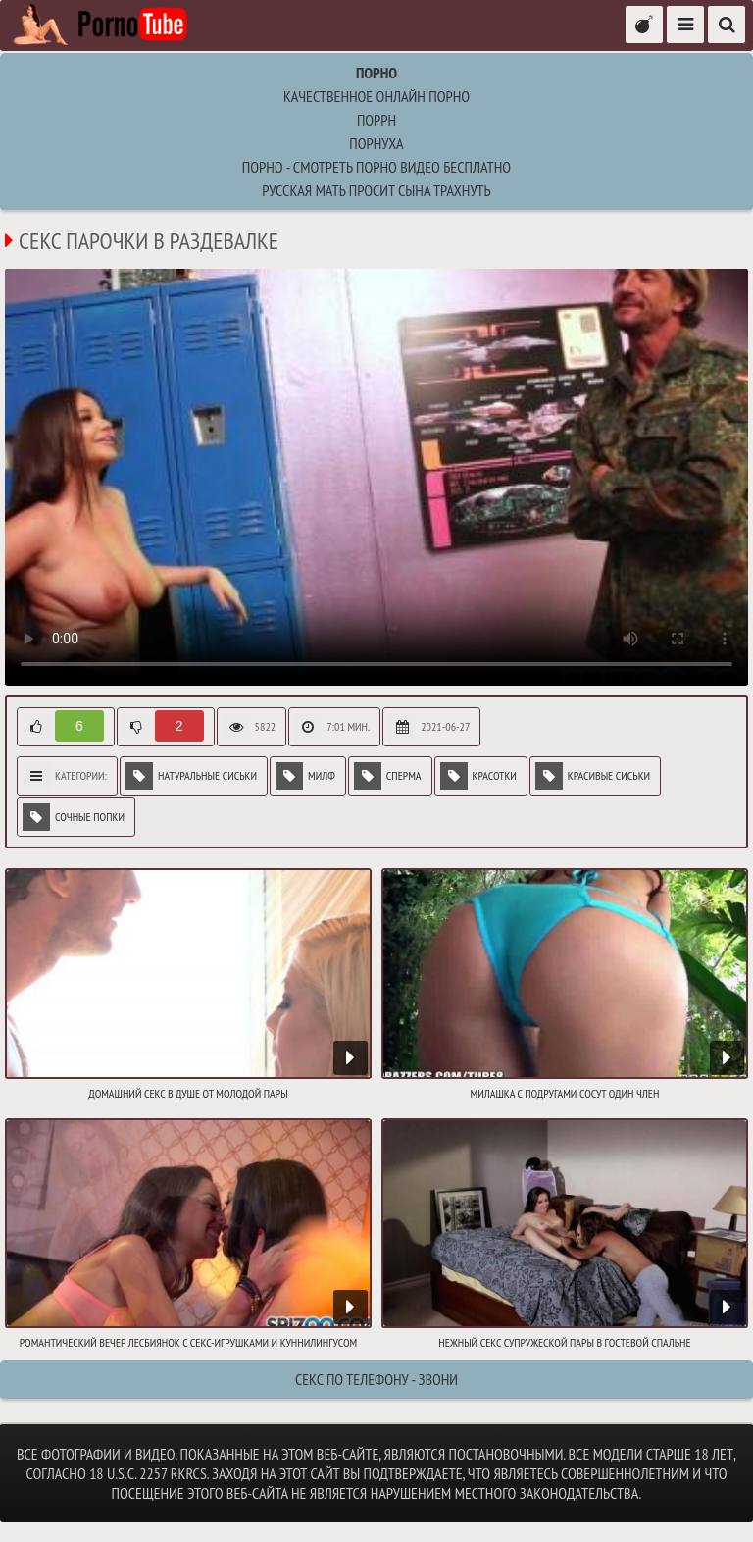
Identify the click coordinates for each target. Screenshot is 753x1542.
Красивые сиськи (592, 776)
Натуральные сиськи (191, 776)
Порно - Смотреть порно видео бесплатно (376, 167)
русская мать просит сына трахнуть (376, 190)
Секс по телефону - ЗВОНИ (376, 1379)
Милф (305, 776)
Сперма (388, 776)
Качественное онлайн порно (376, 96)
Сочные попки (74, 817)
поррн (376, 119)
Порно (376, 72)
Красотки (478, 776)
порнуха (376, 143)
